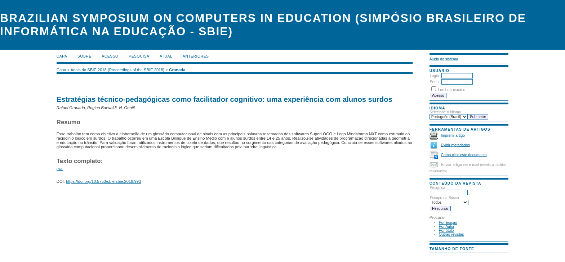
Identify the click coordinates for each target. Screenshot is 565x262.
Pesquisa (449, 190)
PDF (60, 169)
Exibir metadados (455, 145)
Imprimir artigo (453, 135)
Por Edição (448, 223)
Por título (446, 230)
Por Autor (446, 227)
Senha (435, 82)
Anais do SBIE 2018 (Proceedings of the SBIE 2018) (118, 70)
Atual (166, 56)
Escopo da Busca (449, 200)
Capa (62, 56)
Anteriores (196, 56)
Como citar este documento (464, 155)
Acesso (110, 56)
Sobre (84, 56)
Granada (177, 70)
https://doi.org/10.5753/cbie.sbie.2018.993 (103, 181)
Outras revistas (451, 234)
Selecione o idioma (445, 112)
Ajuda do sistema (444, 59)
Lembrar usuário (452, 90)
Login (434, 76)
